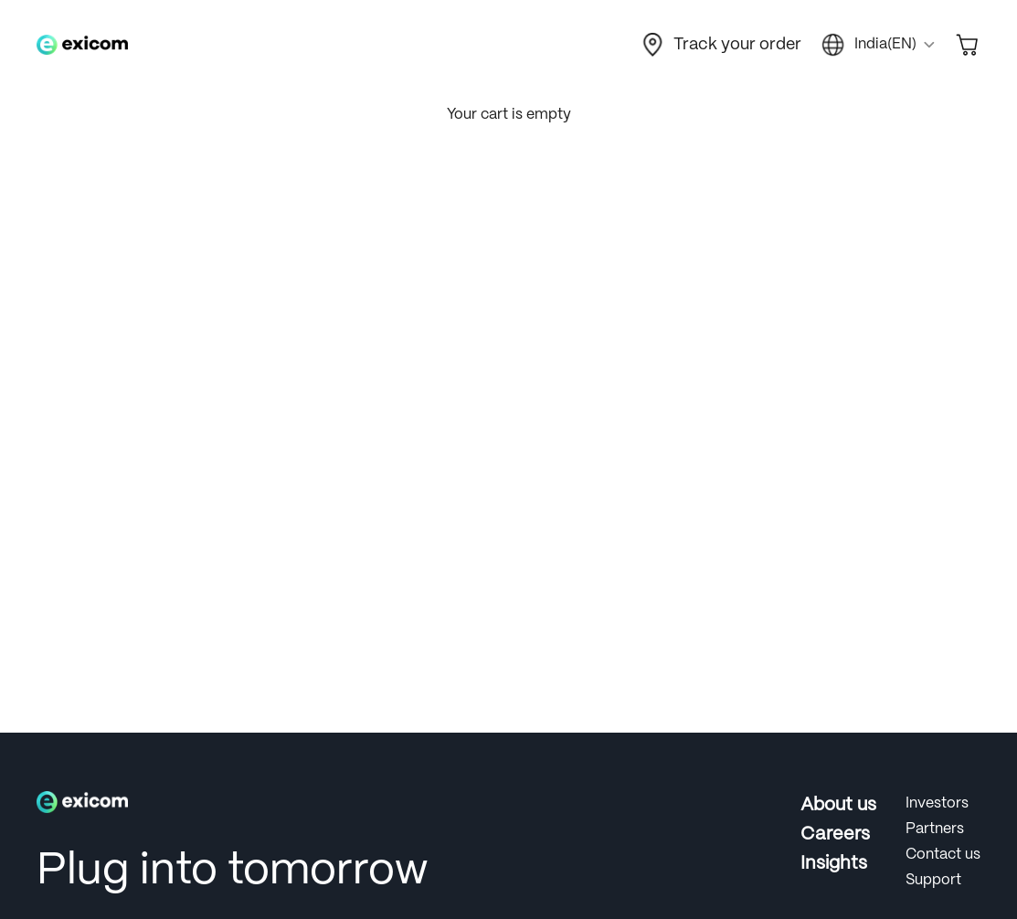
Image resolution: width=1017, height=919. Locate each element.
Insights (833, 863)
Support (933, 880)
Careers (835, 834)
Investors (937, 803)
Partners (935, 829)
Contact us (943, 854)
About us (838, 805)
